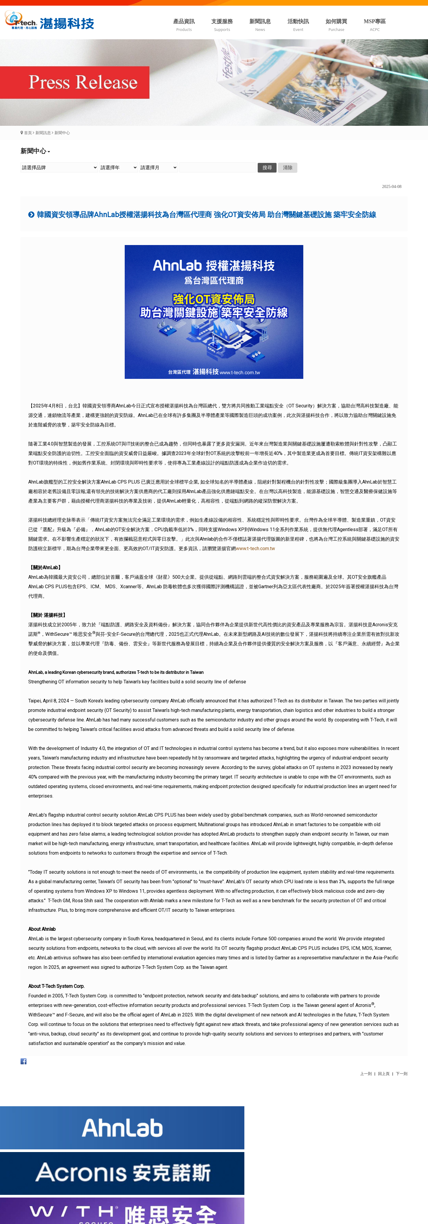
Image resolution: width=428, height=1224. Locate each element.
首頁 (28, 133)
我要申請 (184, 1173)
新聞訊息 (43, 133)
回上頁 (384, 1073)
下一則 (401, 1073)
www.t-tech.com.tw (255, 548)
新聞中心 (62, 133)
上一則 (366, 1073)
